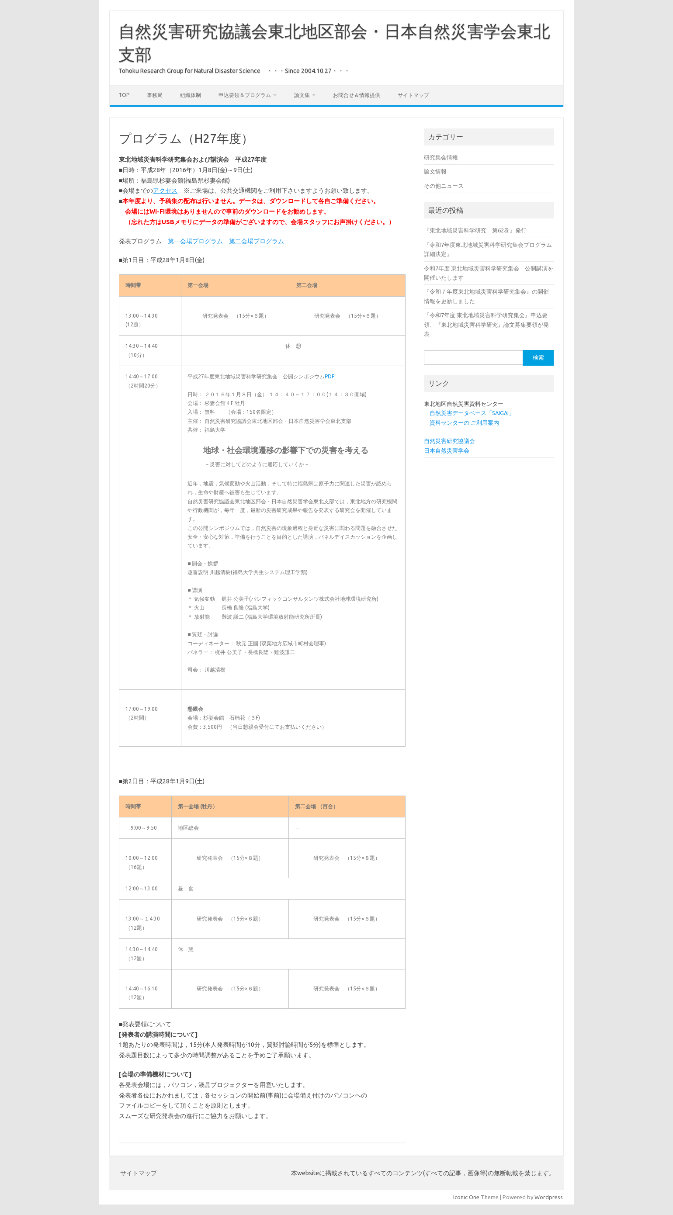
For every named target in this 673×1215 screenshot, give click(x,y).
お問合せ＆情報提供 (356, 95)
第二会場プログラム (256, 241)
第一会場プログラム (195, 241)
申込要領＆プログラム (245, 95)
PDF (329, 376)
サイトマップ (413, 95)
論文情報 (435, 171)
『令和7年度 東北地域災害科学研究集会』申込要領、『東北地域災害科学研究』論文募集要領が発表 (486, 324)
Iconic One (466, 1197)
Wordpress (548, 1197)
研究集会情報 (441, 157)
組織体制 (190, 95)
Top (123, 95)
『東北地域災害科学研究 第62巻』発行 (475, 230)
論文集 (302, 95)
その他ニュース (444, 186)
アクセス (165, 190)
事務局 (155, 95)
